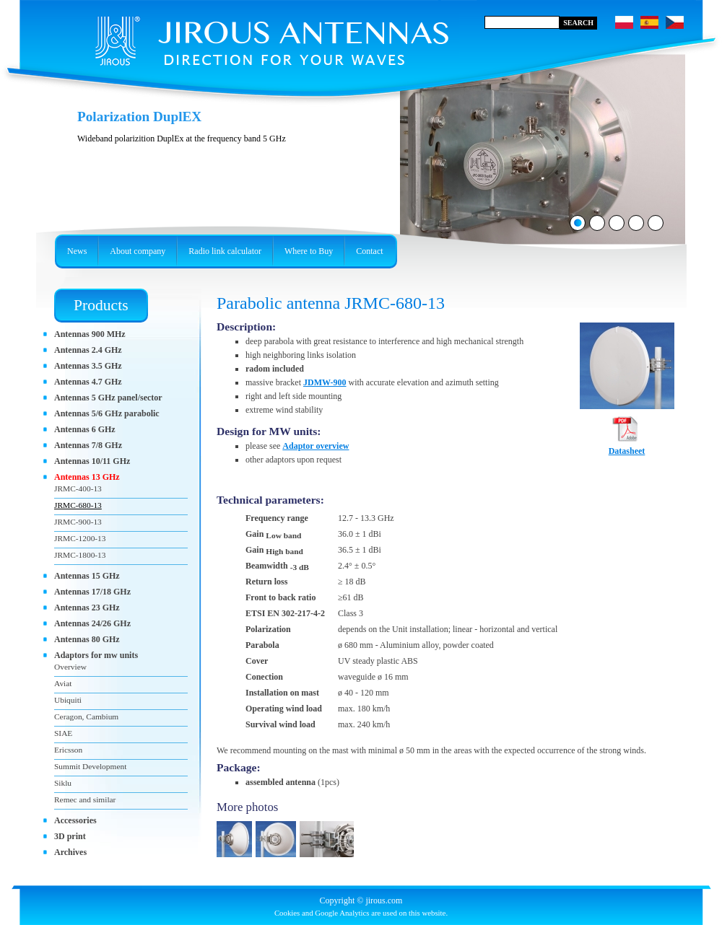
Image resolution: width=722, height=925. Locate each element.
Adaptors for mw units (96, 655)
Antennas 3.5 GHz (88, 365)
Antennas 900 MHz (90, 334)
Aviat (62, 683)
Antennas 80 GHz (87, 639)
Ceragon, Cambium (86, 716)
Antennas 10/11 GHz (92, 461)
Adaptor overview (315, 446)
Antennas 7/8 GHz (88, 445)
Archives (70, 852)
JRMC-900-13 (78, 521)
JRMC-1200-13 (80, 538)
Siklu (62, 783)
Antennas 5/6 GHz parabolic (107, 413)
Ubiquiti (68, 700)
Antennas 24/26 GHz (92, 623)
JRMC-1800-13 (80, 555)
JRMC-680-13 (78, 505)
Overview (70, 666)
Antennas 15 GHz (87, 575)
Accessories (75, 820)
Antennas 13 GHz (87, 477)
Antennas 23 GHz (87, 607)
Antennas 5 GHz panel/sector (108, 397)
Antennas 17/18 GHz (92, 591)
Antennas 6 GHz (85, 429)
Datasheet (627, 446)
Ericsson (68, 749)
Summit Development (90, 766)
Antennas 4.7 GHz (88, 381)
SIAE (63, 733)
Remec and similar (85, 799)
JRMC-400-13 (78, 488)
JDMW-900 (325, 382)
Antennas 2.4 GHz (88, 350)
